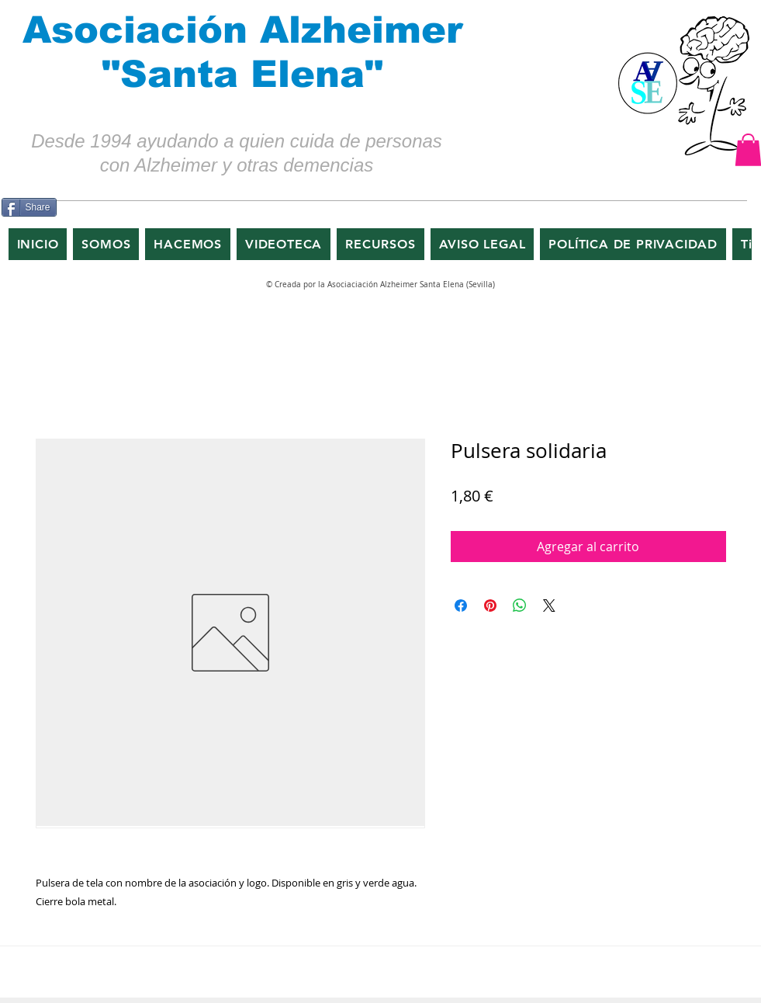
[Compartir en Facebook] (460, 605)
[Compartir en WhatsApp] (519, 605)
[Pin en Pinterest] (490, 605)
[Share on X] (549, 605)
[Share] (29, 207)
